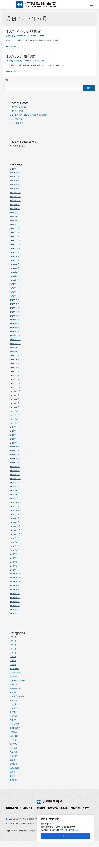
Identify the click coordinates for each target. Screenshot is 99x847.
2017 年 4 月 (15, 606)
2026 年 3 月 (15, 181)
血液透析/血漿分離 (17, 680)
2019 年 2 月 (15, 518)
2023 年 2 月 (15, 328)
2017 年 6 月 (15, 598)
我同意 (65, 836)
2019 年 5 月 (15, 506)
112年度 (13, 653)
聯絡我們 (75, 808)
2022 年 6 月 (15, 359)
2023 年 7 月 (15, 308)
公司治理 (13, 764)
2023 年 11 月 (15, 292)
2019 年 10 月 (15, 486)
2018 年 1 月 (15, 570)
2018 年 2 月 (15, 566)
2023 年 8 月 (15, 304)
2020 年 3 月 (15, 467)
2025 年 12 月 (15, 193)
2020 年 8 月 (15, 447)
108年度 (13, 641)
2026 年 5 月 (15, 173)
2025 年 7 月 (15, 213)
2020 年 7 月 (15, 451)
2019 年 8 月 (15, 494)
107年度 (9, 61)
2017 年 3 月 (15, 610)
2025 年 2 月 (15, 232)
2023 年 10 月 (15, 296)
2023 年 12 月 (15, 288)
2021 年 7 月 (15, 403)
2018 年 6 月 (15, 550)
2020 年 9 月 (15, 443)
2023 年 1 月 (15, 332)
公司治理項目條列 (17, 696)
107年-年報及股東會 (23, 31)
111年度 (13, 740)
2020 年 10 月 (15, 439)
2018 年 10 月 (15, 534)
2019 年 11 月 (15, 482)
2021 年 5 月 (15, 411)
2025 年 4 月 (15, 225)
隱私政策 (74, 830)
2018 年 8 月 (15, 542)
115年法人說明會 (17, 111)
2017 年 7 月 (15, 594)
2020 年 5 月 (15, 459)
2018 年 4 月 (15, 558)
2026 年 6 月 (15, 169)
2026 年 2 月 (15, 185)
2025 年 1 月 (15, 236)
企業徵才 (64, 808)
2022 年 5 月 (15, 363)
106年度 (13, 649)
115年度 (13, 665)
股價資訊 (13, 716)
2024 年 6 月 (15, 264)
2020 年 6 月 (15, 455)
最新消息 (13, 712)
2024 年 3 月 (15, 276)
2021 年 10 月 (15, 391)
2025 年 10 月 (15, 201)
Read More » (11, 46)
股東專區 (10, 36)
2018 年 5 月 (15, 554)
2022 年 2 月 (15, 375)
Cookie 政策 (64, 830)
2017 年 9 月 (15, 586)
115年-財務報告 (16, 119)
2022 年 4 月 (15, 367)
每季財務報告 (15, 728)
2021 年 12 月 (15, 383)
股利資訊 (13, 748)
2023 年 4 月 (15, 320)
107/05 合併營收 (20, 56)
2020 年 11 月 (15, 435)
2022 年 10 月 (15, 344)
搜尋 (6, 80)
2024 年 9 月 (15, 252)
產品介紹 (13, 676)
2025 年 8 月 (15, 209)
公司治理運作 (15, 708)
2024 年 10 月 (15, 248)
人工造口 (13, 752)
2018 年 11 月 (15, 530)
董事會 (12, 776)
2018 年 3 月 (15, 562)
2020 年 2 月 (15, 471)
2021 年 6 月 (15, 407)
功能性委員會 (15, 672)
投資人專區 (14, 724)
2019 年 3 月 (15, 514)
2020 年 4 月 (15, 463)
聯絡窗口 (13, 700)
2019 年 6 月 (15, 502)
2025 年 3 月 (15, 228)
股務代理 (13, 684)
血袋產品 (13, 720)
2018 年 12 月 (15, 526)
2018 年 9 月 (15, 538)
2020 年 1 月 (15, 475)
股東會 (17, 36)
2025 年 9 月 (15, 205)
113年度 (13, 657)
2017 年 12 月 (15, 574)
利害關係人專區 (16, 688)
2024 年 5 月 (15, 268)
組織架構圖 (14, 768)
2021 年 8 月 (15, 399)
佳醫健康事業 (13, 808)
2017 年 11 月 (15, 578)
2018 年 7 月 (15, 546)
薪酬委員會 (14, 736)
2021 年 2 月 (15, 423)
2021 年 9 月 (15, 395)
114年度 (13, 661)
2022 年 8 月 (15, 352)
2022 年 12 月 (15, 336)
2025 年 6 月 (15, 217)
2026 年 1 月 (15, 189)
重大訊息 (13, 780)
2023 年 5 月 (15, 316)
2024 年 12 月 (15, 240)
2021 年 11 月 (15, 387)
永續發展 (41, 808)
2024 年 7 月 (15, 260)
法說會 (12, 760)
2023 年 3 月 (15, 324)
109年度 (13, 637)
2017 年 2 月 (15, 614)
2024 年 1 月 (15, 284)
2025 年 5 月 (15, 221)
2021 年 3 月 (15, 419)
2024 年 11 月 (15, 244)
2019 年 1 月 (15, 522)
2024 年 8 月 (15, 256)
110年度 (13, 704)
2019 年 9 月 (15, 490)
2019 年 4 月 (15, 510)
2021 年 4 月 (15, 415)
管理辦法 (13, 744)
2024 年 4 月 (15, 272)
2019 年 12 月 (15, 479)
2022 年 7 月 (15, 355)
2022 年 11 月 (15, 340)
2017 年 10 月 (15, 582)
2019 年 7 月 (15, 498)
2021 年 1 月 (15, 427)
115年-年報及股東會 (18, 107)
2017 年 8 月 (15, 590)
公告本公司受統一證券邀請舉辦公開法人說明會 (29, 115)
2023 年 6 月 (15, 312)
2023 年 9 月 (15, 300)
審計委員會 (14, 669)
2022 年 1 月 (15, 379)
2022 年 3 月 (15, 371)
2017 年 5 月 (15, 602)
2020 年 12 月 (15, 431)
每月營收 (17, 61)
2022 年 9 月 (15, 348)
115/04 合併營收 (16, 123)
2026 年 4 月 (15, 177)
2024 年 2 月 (15, 280)
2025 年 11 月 (15, 197)
